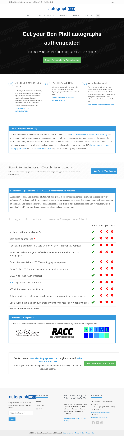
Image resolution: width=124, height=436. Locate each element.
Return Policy (90, 433)
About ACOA (40, 405)
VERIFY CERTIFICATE (46, 16)
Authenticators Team (42, 148)
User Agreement (68, 433)
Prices (38, 402)
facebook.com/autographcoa (100, 412)
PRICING (63, 16)
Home (28, 16)
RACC (12, 282)
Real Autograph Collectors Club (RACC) (89, 134)
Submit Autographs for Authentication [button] (62, 60)
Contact (89, 16)
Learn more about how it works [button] (100, 363)
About (76, 16)
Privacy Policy (79, 433)
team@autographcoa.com (23, 2)
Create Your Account (105, 171)
